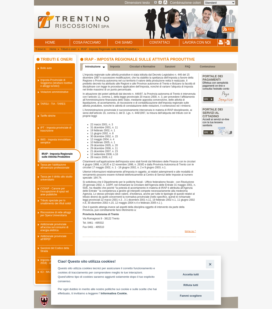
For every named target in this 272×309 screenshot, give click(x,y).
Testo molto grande (165, 2)
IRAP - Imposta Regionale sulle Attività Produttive (109, 49)
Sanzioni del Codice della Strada (54, 250)
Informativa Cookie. (114, 293)
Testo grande (160, 2)
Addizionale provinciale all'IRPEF (53, 238)
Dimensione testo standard (156, 2)
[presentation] (94, 67)
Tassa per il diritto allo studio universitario (56, 178)
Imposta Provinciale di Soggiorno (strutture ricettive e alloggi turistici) (56, 83)
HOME (50, 42)
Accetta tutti (191, 274)
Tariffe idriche (47, 115)
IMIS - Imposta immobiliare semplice (55, 141)
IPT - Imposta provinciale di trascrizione (55, 129)
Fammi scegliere (191, 295)
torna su (190, 231)
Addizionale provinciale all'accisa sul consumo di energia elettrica (54, 227)
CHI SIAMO (123, 42)
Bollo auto (46, 68)
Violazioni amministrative (54, 91)
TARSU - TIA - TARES (52, 103)
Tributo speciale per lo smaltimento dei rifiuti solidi (55, 202)
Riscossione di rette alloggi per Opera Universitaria (55, 214)
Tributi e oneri (69, 49)
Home (53, 49)
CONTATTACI (159, 42)
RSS (230, 29)
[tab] (95, 67)
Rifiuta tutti (190, 285)
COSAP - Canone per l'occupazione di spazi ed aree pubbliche (54, 191)
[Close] (210, 264)
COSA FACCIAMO (87, 42)
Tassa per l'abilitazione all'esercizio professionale (54, 166)
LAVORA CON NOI (197, 42)
